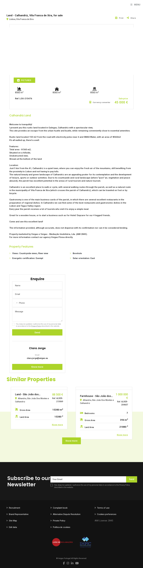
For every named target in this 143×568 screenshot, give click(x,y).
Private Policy (59, 520)
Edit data (13, 527)
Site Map (13, 520)
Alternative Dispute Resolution (66, 514)
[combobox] (15, 303)
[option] (39, 408)
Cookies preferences (106, 514)
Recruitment (14, 508)
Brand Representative (18, 514)
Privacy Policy (36, 326)
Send (37, 332)
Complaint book (60, 508)
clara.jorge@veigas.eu (37, 358)
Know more (37, 367)
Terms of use (103, 508)
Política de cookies (61, 527)
